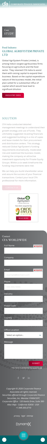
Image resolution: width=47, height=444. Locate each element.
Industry (8, 293)
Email (7, 269)
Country (8, 317)
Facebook (18, 378)
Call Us (4, 440)
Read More (23, 218)
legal (23, 416)
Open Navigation (25, 435)
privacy (17, 416)
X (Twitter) (23, 378)
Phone (7, 281)
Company (9, 257)
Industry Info (13, 95)
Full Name (9, 245)
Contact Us (43, 440)
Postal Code (10, 305)
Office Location (11, 329)
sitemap (30, 416)
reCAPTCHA (37, 368)
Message (8, 341)
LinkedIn (29, 378)
